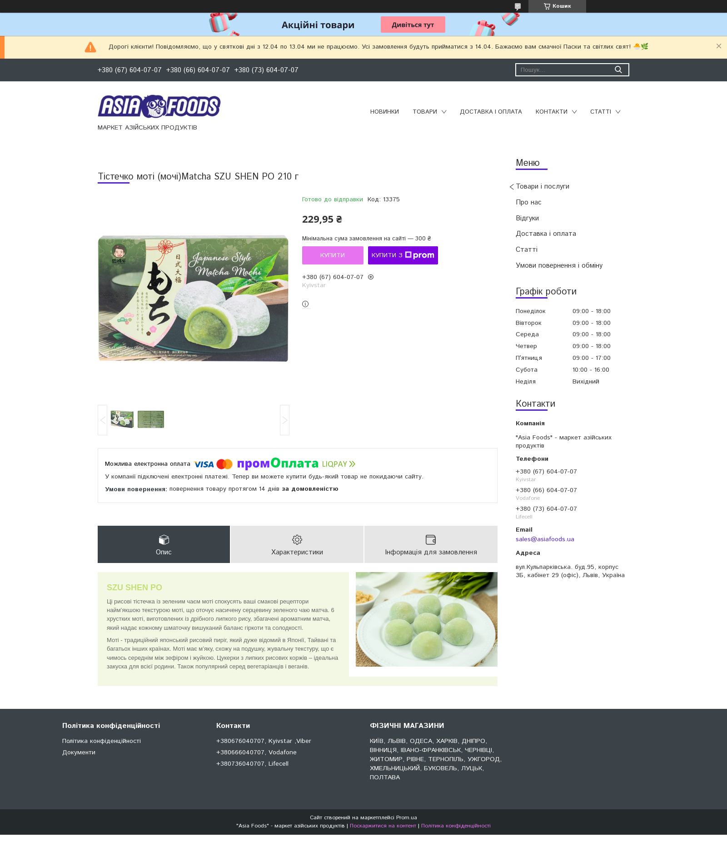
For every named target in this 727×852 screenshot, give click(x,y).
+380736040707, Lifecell (252, 763)
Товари (425, 112)
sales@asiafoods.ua (545, 539)
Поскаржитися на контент (383, 826)
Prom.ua (406, 818)
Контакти (552, 112)
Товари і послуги (542, 186)
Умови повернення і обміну (559, 265)
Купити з (403, 255)
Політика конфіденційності (101, 741)
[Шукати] (618, 69)
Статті (600, 112)
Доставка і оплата (491, 112)
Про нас (529, 202)
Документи (78, 752)
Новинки (384, 112)
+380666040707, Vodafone (256, 752)
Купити (332, 255)
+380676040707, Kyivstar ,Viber (263, 741)
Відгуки (527, 218)
